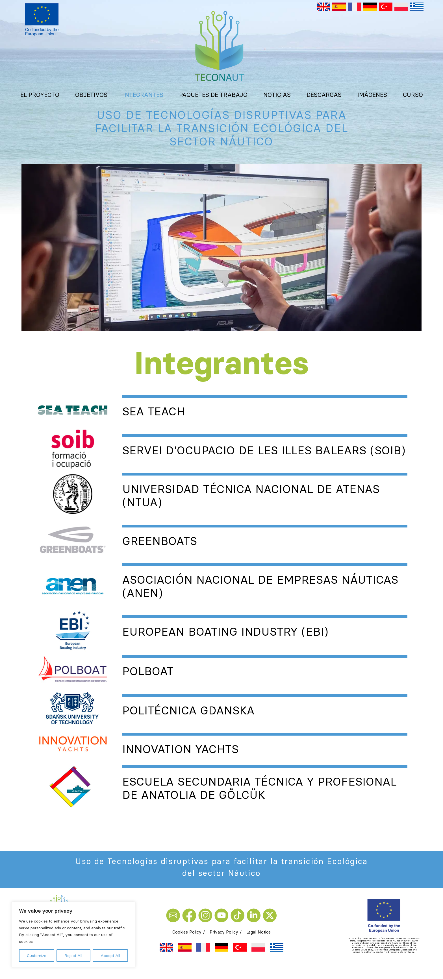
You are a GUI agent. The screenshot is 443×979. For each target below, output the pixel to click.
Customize (36, 955)
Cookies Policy (186, 932)
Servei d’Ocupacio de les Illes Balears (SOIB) (263, 450)
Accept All (110, 955)
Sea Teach (153, 411)
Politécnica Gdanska (188, 710)
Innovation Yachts (180, 749)
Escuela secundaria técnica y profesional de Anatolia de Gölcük (259, 788)
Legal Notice (258, 932)
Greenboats (159, 541)
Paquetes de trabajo (213, 94)
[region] (73, 935)
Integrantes (143, 94)
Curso (413, 94)
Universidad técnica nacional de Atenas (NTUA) (251, 495)
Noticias (277, 94)
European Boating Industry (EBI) (225, 631)
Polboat (147, 671)
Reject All (73, 955)
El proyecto (39, 94)
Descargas (324, 94)
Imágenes (372, 94)
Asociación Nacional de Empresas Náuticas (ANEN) (260, 586)
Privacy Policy (224, 932)
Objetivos (91, 94)
